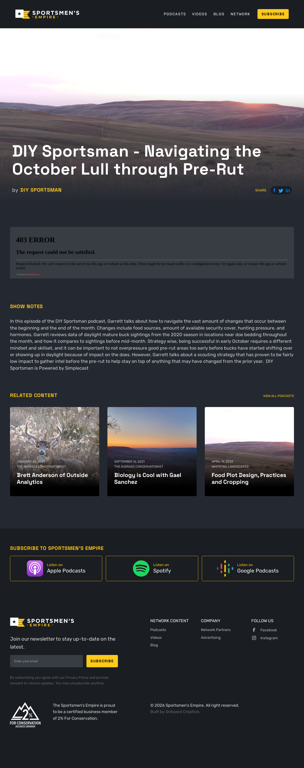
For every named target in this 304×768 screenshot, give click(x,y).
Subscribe (273, 14)
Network (240, 14)
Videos (199, 14)
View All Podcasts (278, 396)
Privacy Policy (77, 677)
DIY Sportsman (41, 190)
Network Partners (216, 630)
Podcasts (175, 14)
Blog (219, 14)
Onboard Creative (182, 711)
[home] (47, 14)
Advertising (211, 637)
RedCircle (34, 274)
